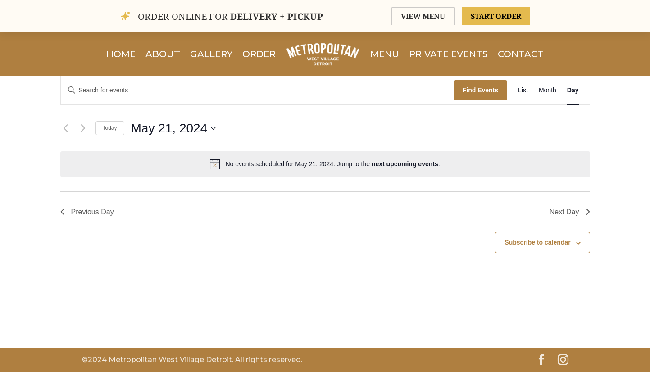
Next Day (570, 212)
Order (259, 54)
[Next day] (83, 128)
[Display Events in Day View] (573, 90)
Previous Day (87, 212)
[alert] (325, 164)
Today (110, 128)
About (162, 54)
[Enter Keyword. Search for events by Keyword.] (257, 90)
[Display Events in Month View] (547, 90)
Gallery (211, 54)
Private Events (448, 54)
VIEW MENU (423, 16)
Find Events (480, 90)
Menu (384, 54)
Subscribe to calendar (537, 242)
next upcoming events (405, 164)
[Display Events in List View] (523, 90)
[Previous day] (65, 128)
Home (121, 54)
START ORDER (496, 16)
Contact (521, 54)
